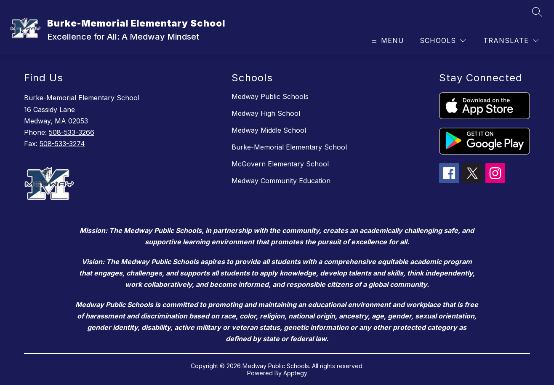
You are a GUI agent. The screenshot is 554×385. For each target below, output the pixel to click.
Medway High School (266, 113)
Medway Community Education (281, 180)
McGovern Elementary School (280, 164)
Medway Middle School (269, 130)
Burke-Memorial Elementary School (289, 147)
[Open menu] (386, 40)
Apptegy (295, 373)
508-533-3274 (62, 143)
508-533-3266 (71, 132)
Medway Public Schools (270, 96)
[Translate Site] (511, 40)
